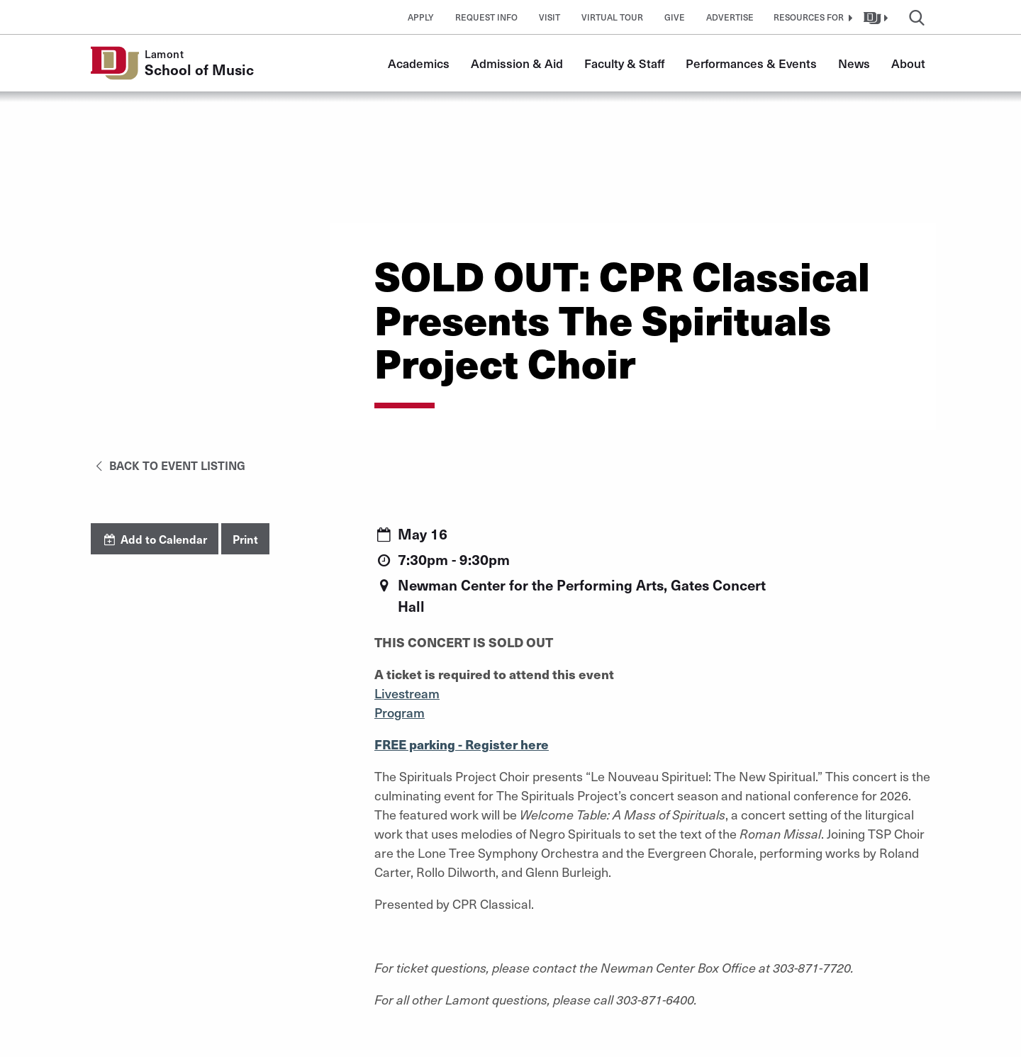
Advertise (730, 17)
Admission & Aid (517, 63)
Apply (421, 17)
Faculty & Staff (624, 63)
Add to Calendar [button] (154, 539)
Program (399, 712)
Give (674, 17)
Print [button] (245, 539)
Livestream (407, 693)
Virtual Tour (612, 17)
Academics (419, 63)
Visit (549, 17)
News (854, 63)
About (908, 63)
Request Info (486, 17)
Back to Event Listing (168, 465)
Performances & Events (751, 63)
